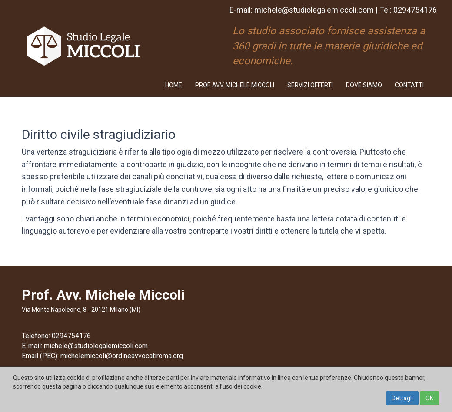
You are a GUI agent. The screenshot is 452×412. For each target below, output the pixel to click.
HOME (173, 85)
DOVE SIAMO (364, 85)
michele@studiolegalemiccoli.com (314, 9)
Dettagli (402, 398)
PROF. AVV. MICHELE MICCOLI (234, 85)
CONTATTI (409, 85)
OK (429, 398)
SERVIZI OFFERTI (310, 85)
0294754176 (415, 9)
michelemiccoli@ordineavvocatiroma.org (121, 356)
